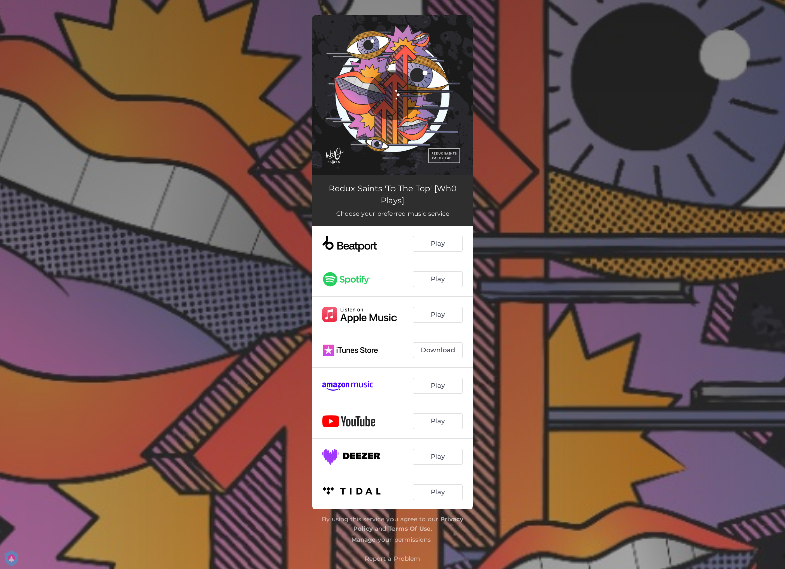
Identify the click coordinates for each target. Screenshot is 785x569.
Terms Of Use (409, 528)
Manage (363, 539)
